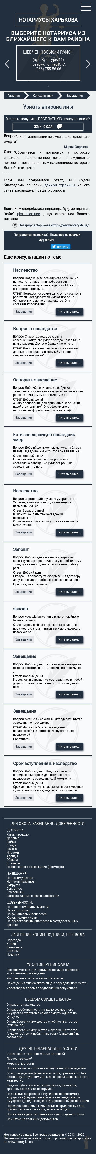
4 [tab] (44, 80)
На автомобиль (18, 910)
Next (89, 63)
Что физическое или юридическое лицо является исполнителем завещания (43, 971)
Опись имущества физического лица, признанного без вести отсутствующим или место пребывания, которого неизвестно (47, 1077)
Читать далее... (69, 311)
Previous (8, 63)
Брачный (13, 863)
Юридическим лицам (22, 917)
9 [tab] (48, 86)
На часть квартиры (21, 881)
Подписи (13, 954)
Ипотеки (13, 852)
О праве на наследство (23, 1004)
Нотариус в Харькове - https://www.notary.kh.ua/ (54, 225)
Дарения (13, 838)
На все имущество (20, 878)
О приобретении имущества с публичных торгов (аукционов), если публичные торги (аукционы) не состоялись (43, 1033)
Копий (11, 944)
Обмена (12, 860)
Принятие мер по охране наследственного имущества (46, 1068)
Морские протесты (20, 1063)
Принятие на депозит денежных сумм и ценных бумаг (46, 1114)
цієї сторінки (28, 214)
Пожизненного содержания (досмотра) (35, 867)
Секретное (14, 888)
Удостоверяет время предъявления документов (42, 988)
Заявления (15, 947)
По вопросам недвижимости (28, 907)
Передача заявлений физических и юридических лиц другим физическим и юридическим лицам (45, 1107)
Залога (12, 849)
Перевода (14, 940)
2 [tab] (28, 80)
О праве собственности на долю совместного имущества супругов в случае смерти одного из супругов (42, 1013)
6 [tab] (59, 80)
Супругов (13, 885)
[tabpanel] (48, 63)
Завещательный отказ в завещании (33, 896)
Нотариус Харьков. (18, 1134)
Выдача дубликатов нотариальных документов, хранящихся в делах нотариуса (42, 1087)
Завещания (23, 311)
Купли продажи (18, 834)
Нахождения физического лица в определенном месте (46, 983)
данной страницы (59, 185)
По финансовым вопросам (26, 914)
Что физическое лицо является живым (35, 978)
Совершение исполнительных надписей (36, 1054)
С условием (15, 892)
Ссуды (11, 845)
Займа (11, 842)
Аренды (12, 856)
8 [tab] (75, 80)
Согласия (13, 951)
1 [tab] (21, 80)
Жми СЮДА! (48, 127)
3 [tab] (36, 80)
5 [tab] (52, 80)
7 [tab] (67, 80)
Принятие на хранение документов (32, 1119)
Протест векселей (20, 1059)
